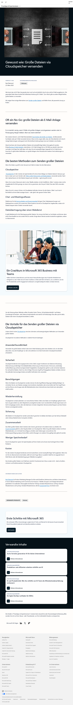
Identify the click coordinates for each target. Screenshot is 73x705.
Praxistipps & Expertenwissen (10, 6)
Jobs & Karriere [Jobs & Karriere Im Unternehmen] (52, 667)
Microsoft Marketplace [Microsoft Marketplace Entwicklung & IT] (30, 678)
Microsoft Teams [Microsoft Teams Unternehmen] (5, 686)
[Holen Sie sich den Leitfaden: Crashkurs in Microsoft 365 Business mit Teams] (13, 287)
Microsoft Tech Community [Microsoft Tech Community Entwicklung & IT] (31, 675)
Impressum (15, 699)
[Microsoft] (36, 1)
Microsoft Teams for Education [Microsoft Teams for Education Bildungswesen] (55, 645)
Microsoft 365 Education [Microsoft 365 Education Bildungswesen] (54, 648)
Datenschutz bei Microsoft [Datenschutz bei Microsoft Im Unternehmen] (54, 672)
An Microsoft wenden (6, 699)
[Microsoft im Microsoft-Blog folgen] (29, 623)
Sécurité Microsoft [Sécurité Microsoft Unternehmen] (6, 669)
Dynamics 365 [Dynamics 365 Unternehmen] (5, 675)
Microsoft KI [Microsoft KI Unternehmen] (4, 667)
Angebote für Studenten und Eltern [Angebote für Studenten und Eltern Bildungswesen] (56, 656)
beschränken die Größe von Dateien (42, 137)
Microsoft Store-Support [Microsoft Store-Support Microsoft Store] (31, 645)
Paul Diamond (9, 479)
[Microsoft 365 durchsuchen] (6, 2)
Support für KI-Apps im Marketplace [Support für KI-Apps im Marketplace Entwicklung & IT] (33, 672)
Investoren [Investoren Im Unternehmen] (51, 675)
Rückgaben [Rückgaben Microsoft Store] (28, 648)
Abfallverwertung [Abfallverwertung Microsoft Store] (29, 653)
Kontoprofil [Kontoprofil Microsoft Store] (28, 640)
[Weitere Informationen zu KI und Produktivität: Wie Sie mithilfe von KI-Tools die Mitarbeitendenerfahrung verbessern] (15, 588)
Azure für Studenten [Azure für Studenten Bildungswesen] (53, 659)
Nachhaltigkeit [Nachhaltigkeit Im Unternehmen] (52, 678)
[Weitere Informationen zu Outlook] (25, 500)
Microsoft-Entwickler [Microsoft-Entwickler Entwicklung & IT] (30, 667)
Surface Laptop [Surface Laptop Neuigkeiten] (5, 642)
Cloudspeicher (10, 174)
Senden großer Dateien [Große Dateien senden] (35, 100)
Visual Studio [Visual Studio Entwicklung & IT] (28, 686)
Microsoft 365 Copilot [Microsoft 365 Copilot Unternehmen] (6, 683)
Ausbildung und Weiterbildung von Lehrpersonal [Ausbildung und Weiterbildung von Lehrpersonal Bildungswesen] (59, 653)
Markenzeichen (42, 699)
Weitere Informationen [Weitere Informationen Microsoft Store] (30, 656)
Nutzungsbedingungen (32, 699)
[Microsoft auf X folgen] (25, 623)
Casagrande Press (44, 486)
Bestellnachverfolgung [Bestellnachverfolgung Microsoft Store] (30, 650)
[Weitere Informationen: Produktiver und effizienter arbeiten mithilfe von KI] (15, 572)
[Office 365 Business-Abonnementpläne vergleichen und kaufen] (11, 530)
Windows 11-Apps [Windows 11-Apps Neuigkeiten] (6, 659)
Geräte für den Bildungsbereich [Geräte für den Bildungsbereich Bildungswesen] (55, 642)
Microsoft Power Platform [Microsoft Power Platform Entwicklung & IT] (31, 680)
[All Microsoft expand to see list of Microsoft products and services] (2, 2)
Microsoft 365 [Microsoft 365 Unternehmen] (5, 678)
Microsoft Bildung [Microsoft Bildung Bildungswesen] (53, 640)
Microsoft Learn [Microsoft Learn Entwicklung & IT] (29, 669)
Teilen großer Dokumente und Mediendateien (38, 176)
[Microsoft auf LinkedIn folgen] (21, 623)
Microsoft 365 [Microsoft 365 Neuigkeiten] (5, 653)
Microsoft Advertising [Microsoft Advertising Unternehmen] (6, 680)
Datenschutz (22, 699)
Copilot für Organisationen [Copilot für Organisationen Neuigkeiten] (7, 648)
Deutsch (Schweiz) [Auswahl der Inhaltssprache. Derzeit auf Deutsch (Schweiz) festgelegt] (8, 691)
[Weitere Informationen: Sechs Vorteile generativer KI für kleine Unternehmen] (15, 558)
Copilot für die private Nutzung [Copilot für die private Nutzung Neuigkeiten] (8, 650)
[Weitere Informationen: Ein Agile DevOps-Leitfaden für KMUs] (15, 601)
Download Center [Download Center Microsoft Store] (29, 642)
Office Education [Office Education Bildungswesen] (52, 650)
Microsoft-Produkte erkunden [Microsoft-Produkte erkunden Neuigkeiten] (8, 656)
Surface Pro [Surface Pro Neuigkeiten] (4, 640)
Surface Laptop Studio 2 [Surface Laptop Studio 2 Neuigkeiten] (7, 645)
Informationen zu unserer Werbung (55, 699)
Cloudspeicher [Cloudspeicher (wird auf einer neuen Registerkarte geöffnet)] (21, 331)
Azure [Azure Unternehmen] (3, 672)
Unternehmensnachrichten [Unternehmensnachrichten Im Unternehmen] (54, 669)
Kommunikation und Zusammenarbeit (27, 201)
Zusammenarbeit (10, 429)
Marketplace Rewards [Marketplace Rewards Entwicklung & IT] (30, 683)
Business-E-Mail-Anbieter (16, 147)
